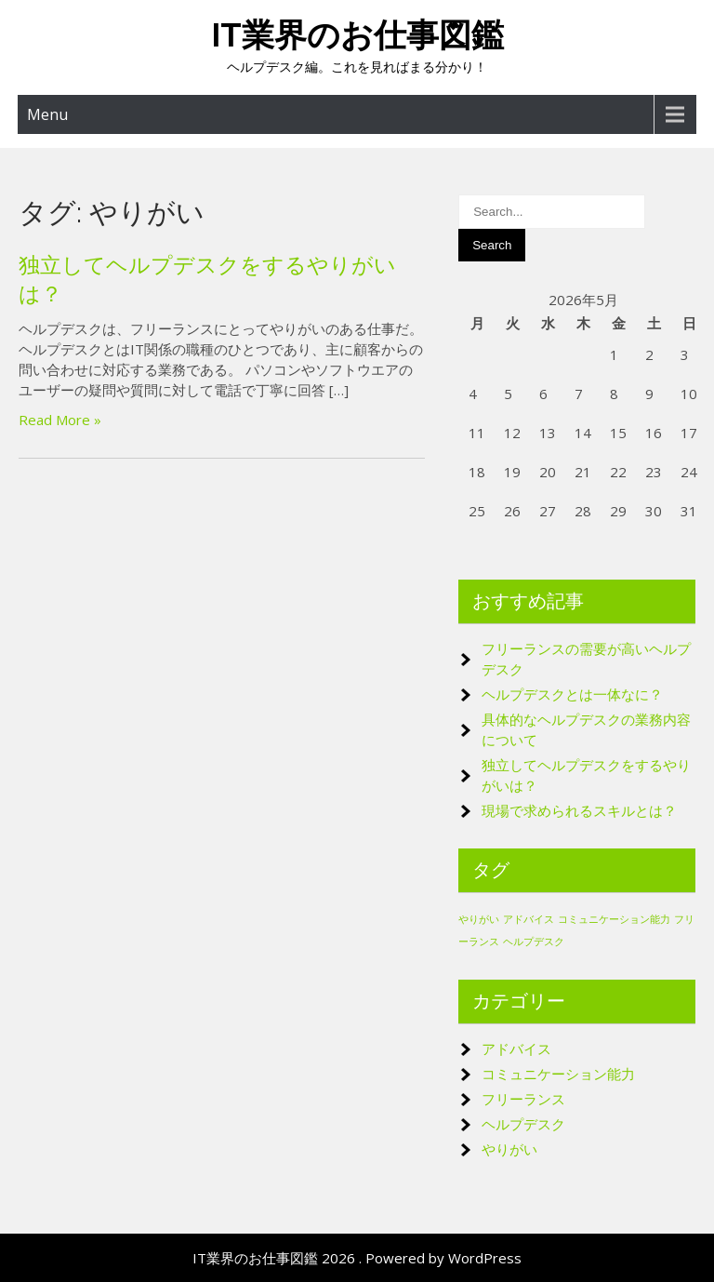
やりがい (509, 1149)
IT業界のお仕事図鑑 (357, 35)
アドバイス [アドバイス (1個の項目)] (528, 919)
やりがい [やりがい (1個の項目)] (478, 919)
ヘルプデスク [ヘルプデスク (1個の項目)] (533, 941)
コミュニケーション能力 (558, 1073)
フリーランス (523, 1098)
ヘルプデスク (523, 1124)
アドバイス (516, 1048)
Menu (47, 114)
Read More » (60, 419)
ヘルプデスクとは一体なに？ (572, 694)
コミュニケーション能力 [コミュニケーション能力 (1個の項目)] (614, 919)
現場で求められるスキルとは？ (579, 810)
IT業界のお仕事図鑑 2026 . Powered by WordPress (357, 1258)
